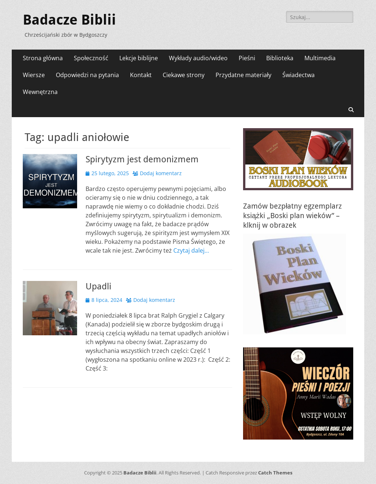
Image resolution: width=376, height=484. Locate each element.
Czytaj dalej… (191, 250)
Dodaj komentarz (161, 173)
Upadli (98, 286)
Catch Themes (275, 472)
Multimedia (320, 58)
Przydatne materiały (243, 75)
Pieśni (247, 58)
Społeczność (91, 58)
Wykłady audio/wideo (198, 58)
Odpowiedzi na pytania (87, 75)
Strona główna (43, 58)
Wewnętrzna (40, 92)
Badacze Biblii (69, 20)
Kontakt (141, 75)
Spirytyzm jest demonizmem (142, 159)
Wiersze (34, 75)
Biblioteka (279, 58)
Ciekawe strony (184, 75)
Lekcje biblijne (138, 58)
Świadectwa (298, 75)
